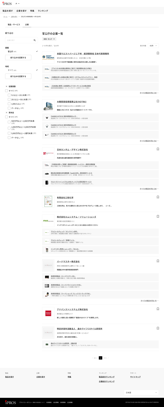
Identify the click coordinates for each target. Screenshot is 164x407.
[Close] (54, 39)
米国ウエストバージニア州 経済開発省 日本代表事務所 (83, 53)
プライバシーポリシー (25, 402)
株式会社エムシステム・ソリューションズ (76, 216)
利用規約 (49, 402)
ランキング (43, 10)
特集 (32, 10)
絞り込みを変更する (18, 57)
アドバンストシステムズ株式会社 (72, 309)
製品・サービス (14, 24)
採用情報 (63, 402)
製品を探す (8, 10)
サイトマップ (135, 376)
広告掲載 (69, 402)
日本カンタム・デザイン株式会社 (72, 149)
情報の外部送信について (39, 402)
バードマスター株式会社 (68, 261)
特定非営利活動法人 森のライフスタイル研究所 (79, 328)
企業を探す (21, 10)
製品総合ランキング (107, 376)
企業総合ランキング (107, 381)
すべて (12, 70)
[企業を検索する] (35, 40)
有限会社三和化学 (65, 197)
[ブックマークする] (158, 53)
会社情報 (56, 402)
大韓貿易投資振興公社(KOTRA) (72, 101)
